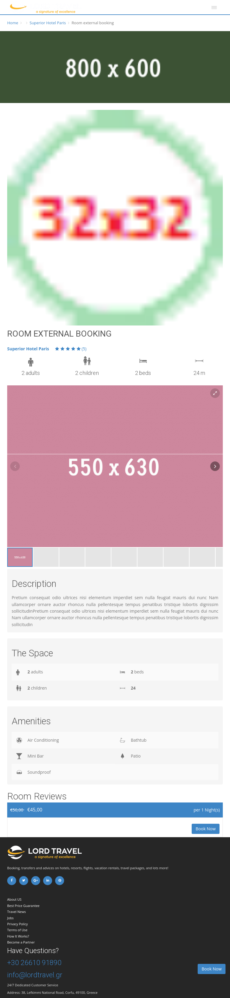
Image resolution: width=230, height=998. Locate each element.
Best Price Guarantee (23, 905)
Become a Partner (21, 942)
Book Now (206, 829)
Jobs (10, 918)
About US (14, 899)
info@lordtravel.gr (34, 975)
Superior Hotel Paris (48, 22)
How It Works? (18, 936)
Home (12, 22)
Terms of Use (17, 930)
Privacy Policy (17, 924)
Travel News (16, 911)
